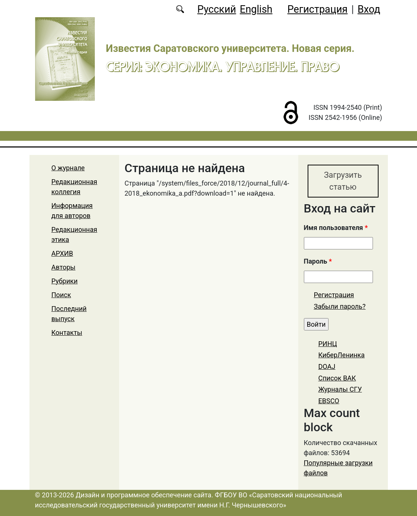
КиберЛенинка (341, 355)
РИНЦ (327, 344)
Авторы (64, 267)
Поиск (61, 295)
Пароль (318, 261)
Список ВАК (337, 378)
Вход (369, 9)
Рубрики (65, 281)
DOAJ (327, 366)
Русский (216, 9)
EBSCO (328, 401)
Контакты (67, 332)
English (256, 9)
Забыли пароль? (340, 306)
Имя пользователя (336, 227)
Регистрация (317, 9)
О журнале (68, 168)
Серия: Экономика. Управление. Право (222, 66)
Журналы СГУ (340, 389)
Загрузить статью (343, 181)
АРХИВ (62, 253)
